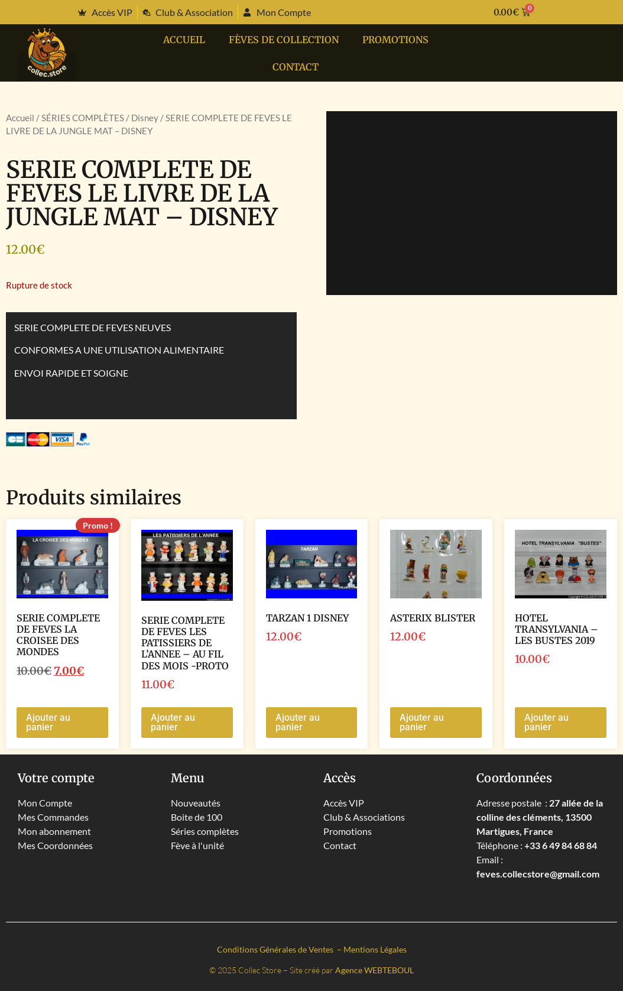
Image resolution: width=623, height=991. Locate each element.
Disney (144, 117)
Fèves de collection (284, 40)
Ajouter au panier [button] (48, 722)
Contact (295, 67)
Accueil (184, 40)
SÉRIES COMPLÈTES (82, 117)
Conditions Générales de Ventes (276, 949)
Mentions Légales (375, 949)
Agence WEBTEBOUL (374, 970)
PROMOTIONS (395, 40)
